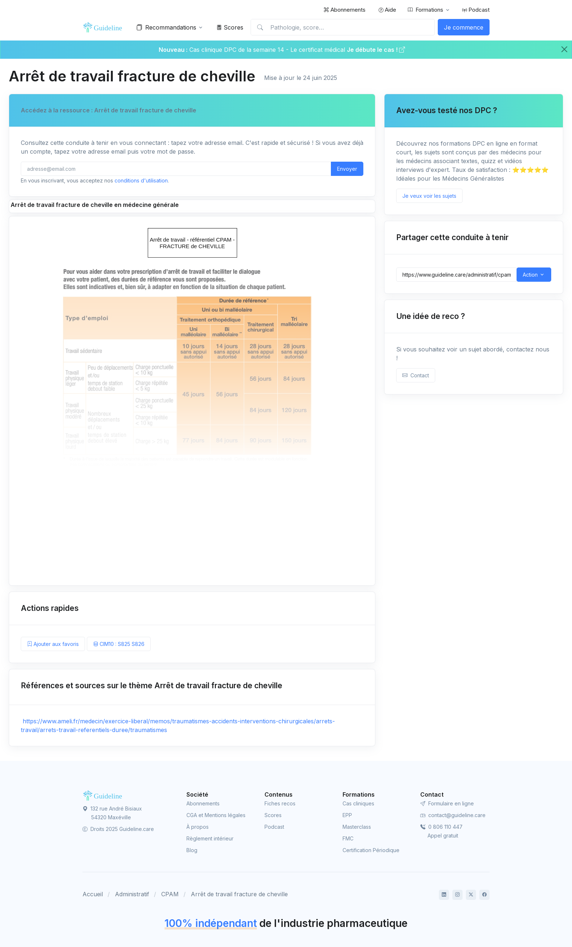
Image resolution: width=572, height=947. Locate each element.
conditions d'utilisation (141, 180)
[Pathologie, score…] (342, 27)
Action (530, 275)
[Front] (104, 27)
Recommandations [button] (166, 27)
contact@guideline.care (453, 815)
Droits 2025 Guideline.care (118, 829)
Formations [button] (425, 10)
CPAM (170, 894)
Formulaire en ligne (447, 803)
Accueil (92, 894)
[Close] (564, 49)
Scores (230, 27)
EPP (347, 815)
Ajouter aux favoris (53, 644)
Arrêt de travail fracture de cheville (239, 894)
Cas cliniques (358, 803)
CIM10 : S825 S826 (118, 644)
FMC (348, 838)
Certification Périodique (371, 850)
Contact (415, 375)
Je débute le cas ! (376, 49)
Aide (387, 9)
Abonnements (345, 9)
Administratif (132, 894)
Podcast (476, 9)
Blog (191, 850)
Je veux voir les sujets (429, 196)
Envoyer (347, 169)
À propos (197, 827)
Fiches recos (279, 803)
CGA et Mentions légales (216, 815)
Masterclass (357, 827)
